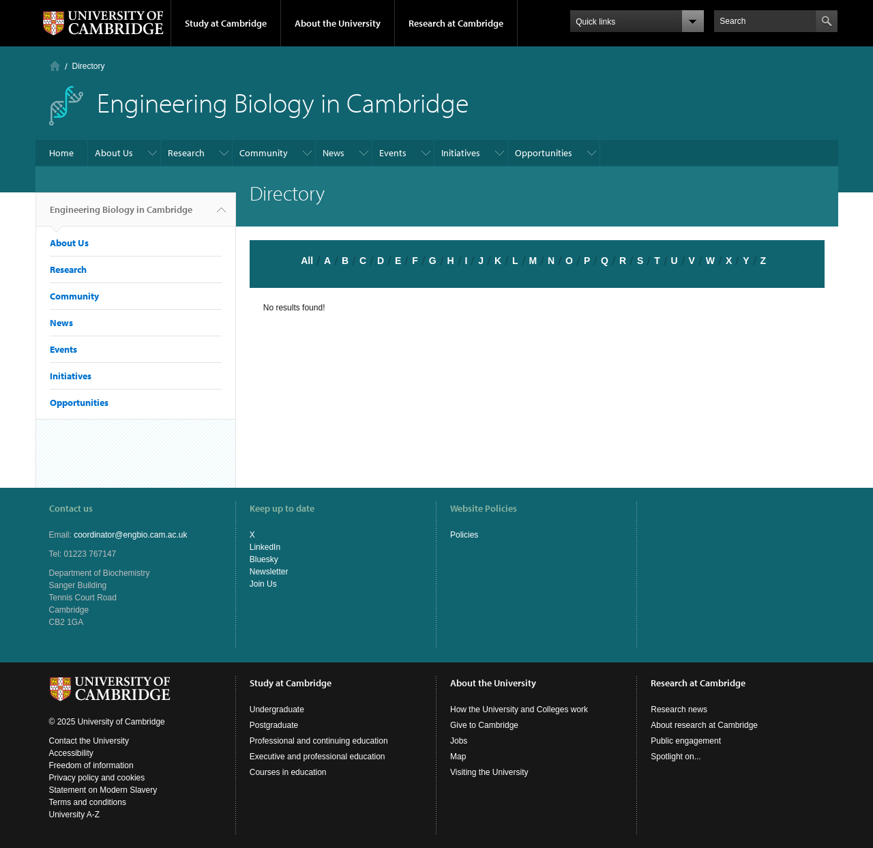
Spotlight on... (675, 756)
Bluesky (264, 559)
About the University (338, 23)
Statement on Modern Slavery (103, 790)
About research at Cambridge (704, 725)
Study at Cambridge (226, 23)
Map (458, 756)
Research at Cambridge (456, 23)
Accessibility (71, 753)
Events (392, 153)
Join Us (263, 584)
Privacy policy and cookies (97, 778)
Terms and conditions (87, 802)
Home (55, 66)
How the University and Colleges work (519, 709)
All (307, 260)
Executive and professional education (317, 756)
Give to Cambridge (484, 725)
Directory (88, 66)
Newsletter (269, 571)
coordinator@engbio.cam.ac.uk (130, 535)
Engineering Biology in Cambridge (121, 214)
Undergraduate (277, 709)
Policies (464, 535)
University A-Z (74, 814)
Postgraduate (274, 725)
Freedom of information (91, 765)
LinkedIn (265, 547)
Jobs (458, 741)
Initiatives (460, 153)
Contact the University (89, 741)
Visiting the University (489, 772)
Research (186, 153)
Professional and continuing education (319, 741)
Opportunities (543, 153)
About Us (114, 153)
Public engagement (686, 741)
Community (263, 153)
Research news (679, 709)
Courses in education (288, 772)
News (333, 153)
